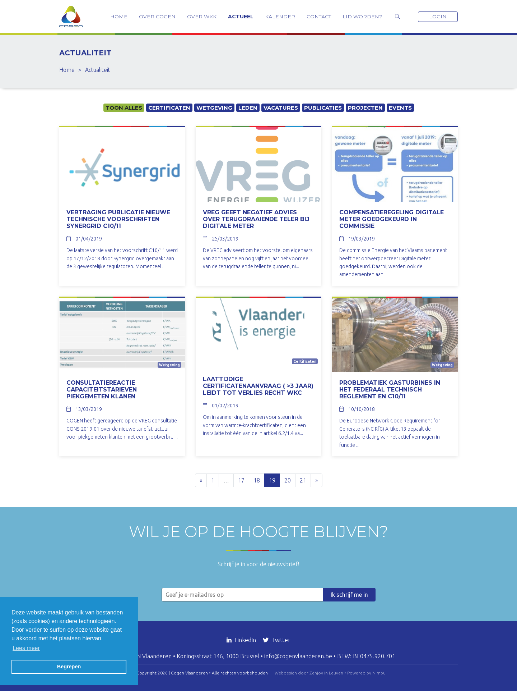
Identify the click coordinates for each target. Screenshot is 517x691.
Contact (319, 16)
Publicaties (323, 107)
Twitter (276, 640)
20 (287, 480)
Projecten (365, 107)
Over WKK (201, 16)
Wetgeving (214, 107)
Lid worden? (362, 16)
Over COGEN (157, 16)
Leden (247, 107)
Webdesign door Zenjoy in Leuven (309, 673)
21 (303, 480)
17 (241, 480)
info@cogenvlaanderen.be (298, 656)
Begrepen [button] (69, 666)
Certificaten (169, 107)
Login (438, 16)
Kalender (280, 16)
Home (118, 16)
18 (256, 480)
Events (400, 107)
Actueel (240, 16)
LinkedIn (242, 640)
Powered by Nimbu (366, 673)
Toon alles (124, 107)
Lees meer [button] (26, 648)
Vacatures (281, 107)
